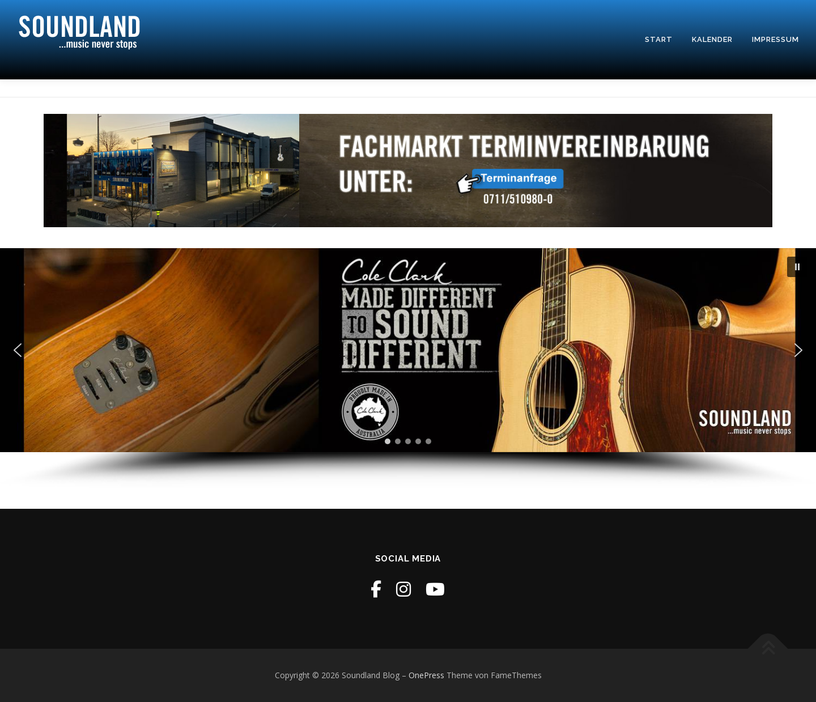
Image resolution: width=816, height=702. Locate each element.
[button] (797, 267)
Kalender (712, 39)
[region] (408, 368)
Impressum (775, 39)
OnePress (426, 675)
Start (659, 39)
